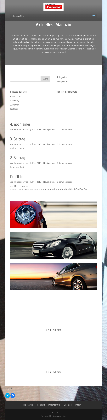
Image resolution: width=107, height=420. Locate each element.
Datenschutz (54, 404)
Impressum (28, 404)
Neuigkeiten (62, 81)
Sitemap (68, 404)
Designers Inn (59, 416)
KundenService (21, 129)
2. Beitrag (14, 104)
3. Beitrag (14, 100)
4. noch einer (16, 96)
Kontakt (41, 404)
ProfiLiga (14, 109)
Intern (78, 404)
